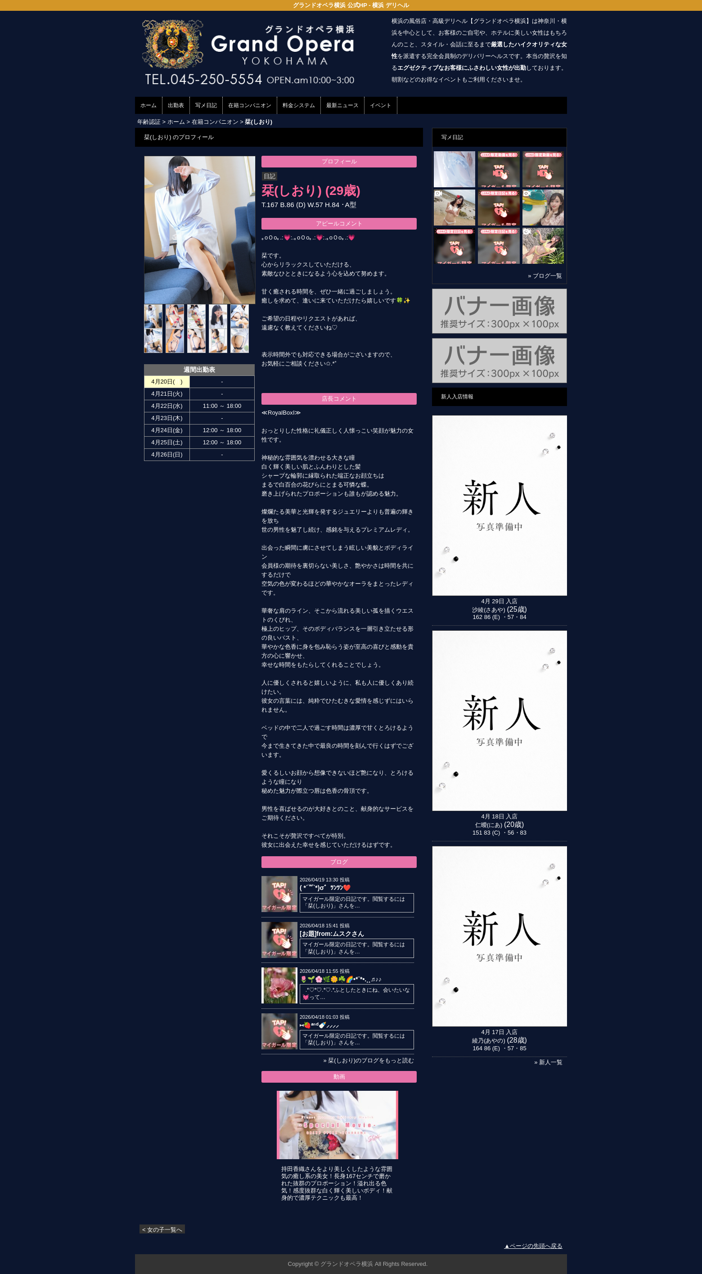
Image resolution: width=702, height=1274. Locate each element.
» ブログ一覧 (545, 275)
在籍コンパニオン (249, 105)
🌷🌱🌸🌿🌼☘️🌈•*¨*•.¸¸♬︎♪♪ (341, 979)
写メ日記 (206, 105)
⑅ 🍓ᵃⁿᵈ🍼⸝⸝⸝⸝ (319, 1025)
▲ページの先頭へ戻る (533, 1245)
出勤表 (176, 105)
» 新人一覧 (548, 1062)
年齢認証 (149, 121)
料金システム (299, 105)
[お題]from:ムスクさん (332, 933)
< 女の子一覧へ (162, 1229)
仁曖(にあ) (489, 825)
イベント (381, 105)
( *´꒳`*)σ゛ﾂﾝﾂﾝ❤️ (325, 887)
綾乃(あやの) (488, 1040)
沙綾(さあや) (488, 609)
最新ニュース (342, 105)
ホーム (148, 105)
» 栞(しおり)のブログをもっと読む (368, 1060)
